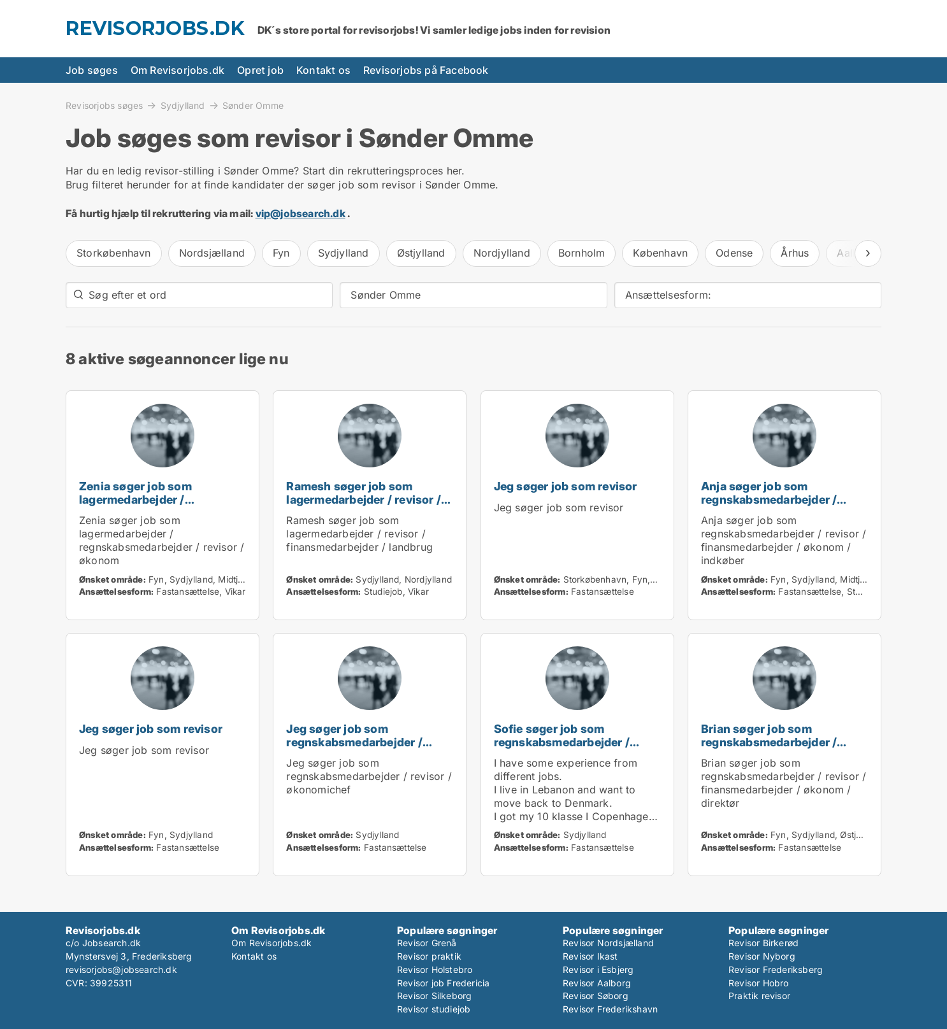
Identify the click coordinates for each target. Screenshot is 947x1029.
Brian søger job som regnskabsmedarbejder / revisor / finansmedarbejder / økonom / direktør (782, 748)
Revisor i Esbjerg (598, 969)
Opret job (260, 70)
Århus (795, 252)
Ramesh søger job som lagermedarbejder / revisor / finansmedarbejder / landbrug (369, 499)
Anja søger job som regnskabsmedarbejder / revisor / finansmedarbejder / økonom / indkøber (782, 505)
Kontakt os (323, 70)
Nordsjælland (212, 252)
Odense (734, 252)
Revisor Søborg (595, 995)
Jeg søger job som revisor (565, 486)
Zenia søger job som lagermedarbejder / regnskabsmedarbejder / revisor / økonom (147, 505)
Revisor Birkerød (763, 942)
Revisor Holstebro (434, 969)
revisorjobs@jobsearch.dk (121, 969)
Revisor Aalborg (597, 982)
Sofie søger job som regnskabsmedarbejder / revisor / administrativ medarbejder (562, 748)
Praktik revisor (759, 995)
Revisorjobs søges (104, 105)
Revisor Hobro (758, 982)
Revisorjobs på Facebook (426, 70)
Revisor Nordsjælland (608, 942)
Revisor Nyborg (761, 956)
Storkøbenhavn (113, 252)
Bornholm (581, 252)
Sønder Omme (253, 105)
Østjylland (421, 252)
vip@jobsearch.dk (300, 213)
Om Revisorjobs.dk (177, 70)
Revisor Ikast (590, 956)
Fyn (281, 252)
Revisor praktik (429, 956)
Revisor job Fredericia (443, 982)
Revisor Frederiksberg (775, 969)
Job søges (92, 70)
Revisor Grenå (427, 942)
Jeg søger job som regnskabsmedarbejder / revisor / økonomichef (354, 742)
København (660, 252)
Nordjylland (502, 252)
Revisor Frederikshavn (610, 1009)
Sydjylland (183, 105)
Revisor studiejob (433, 1009)
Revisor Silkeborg (434, 995)
